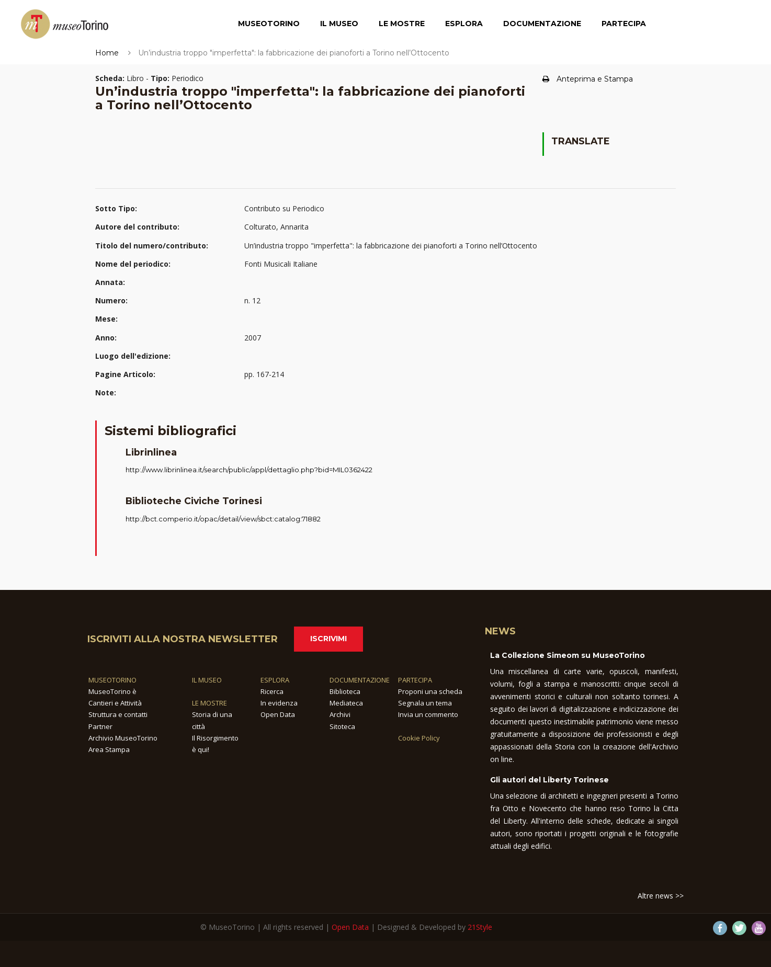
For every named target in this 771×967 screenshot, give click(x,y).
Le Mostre (402, 23)
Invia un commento (428, 714)
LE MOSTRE (209, 703)
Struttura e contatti (118, 714)
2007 (252, 338)
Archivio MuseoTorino (122, 738)
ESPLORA (274, 680)
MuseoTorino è (112, 691)
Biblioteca (345, 691)
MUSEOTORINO (112, 680)
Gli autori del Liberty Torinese (549, 779)
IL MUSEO (207, 680)
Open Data (277, 714)
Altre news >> (661, 896)
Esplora (464, 23)
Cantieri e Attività (115, 703)
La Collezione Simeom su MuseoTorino (567, 655)
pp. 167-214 (264, 374)
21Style (480, 927)
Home (107, 53)
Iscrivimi (328, 638)
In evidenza (279, 703)
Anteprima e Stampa (587, 79)
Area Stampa (109, 749)
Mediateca (346, 703)
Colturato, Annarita (276, 227)
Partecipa (624, 23)
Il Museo (339, 23)
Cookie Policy (419, 738)
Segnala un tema (425, 703)
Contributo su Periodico (284, 208)
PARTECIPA (415, 680)
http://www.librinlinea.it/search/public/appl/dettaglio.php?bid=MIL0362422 (249, 469)
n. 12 (252, 300)
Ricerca (272, 691)
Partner (100, 726)
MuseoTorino (269, 23)
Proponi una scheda (430, 691)
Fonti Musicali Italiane (281, 264)
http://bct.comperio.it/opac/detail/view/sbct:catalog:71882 (223, 519)
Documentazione (542, 23)
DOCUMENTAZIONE (360, 680)
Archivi (340, 714)
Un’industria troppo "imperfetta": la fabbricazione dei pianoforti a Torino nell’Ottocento (390, 246)
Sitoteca (342, 726)
